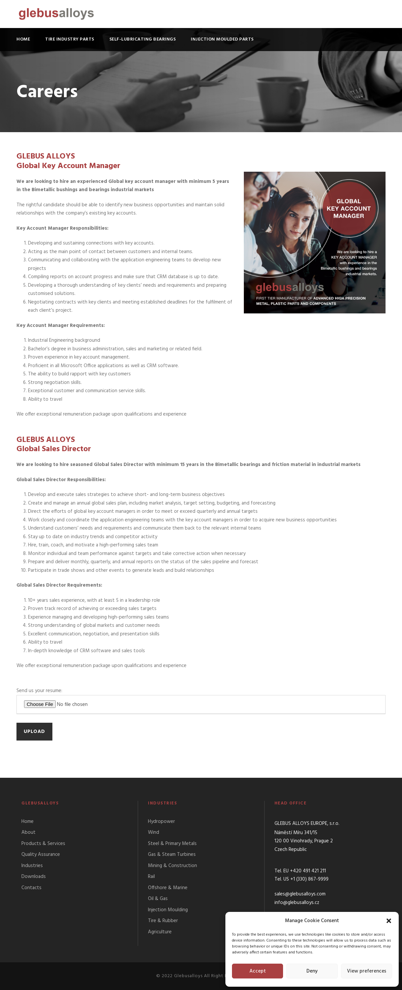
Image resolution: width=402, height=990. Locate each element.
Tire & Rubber (163, 921)
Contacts (31, 888)
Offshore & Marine (167, 888)
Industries (32, 866)
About (28, 832)
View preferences (366, 971)
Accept (257, 971)
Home (23, 39)
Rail (151, 877)
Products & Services (43, 844)
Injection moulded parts (222, 39)
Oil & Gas (158, 899)
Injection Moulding (168, 910)
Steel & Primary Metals (172, 844)
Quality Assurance (40, 855)
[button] (389, 920)
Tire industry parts (69, 39)
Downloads (33, 877)
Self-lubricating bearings (142, 39)
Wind (153, 832)
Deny (312, 971)
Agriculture (160, 932)
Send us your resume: (201, 700)
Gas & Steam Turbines (172, 855)
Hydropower (161, 822)
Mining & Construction (172, 866)
